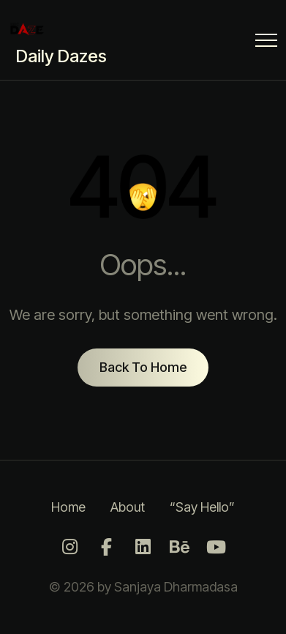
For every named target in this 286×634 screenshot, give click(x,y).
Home (68, 507)
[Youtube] (216, 547)
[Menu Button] (266, 43)
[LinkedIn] (143, 547)
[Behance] (180, 547)
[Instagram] (70, 547)
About (127, 507)
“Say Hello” (202, 507)
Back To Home (143, 367)
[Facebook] (106, 547)
